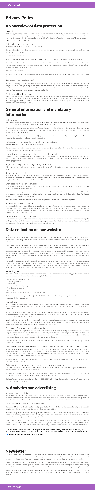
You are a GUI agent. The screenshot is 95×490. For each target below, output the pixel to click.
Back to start (13, 5)
